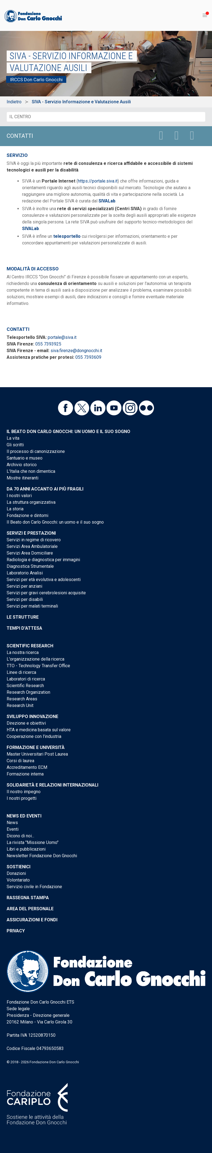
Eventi (12, 829)
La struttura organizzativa (31, 502)
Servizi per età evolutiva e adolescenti (44, 579)
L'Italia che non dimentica (31, 471)
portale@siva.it (62, 337)
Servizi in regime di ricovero (34, 539)
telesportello (67, 236)
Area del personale (30, 908)
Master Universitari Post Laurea (37, 754)
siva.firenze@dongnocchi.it (76, 350)
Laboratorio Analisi (25, 573)
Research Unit (20, 705)
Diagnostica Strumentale (30, 566)
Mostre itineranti (22, 478)
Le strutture (23, 617)
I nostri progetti (21, 798)
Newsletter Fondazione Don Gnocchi (42, 855)
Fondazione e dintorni (27, 515)
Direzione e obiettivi (26, 723)
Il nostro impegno (24, 791)
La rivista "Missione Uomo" (33, 842)
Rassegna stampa (28, 897)
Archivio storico (22, 464)
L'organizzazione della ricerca (35, 659)
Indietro (14, 101)
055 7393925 (48, 344)
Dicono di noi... (20, 835)
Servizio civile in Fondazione (34, 886)
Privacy (16, 930)
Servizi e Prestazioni (31, 533)
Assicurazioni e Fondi (32, 919)
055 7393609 (88, 357)
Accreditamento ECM (27, 767)
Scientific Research (30, 645)
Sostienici (18, 866)
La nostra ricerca (23, 652)
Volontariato (18, 880)
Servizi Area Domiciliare (30, 553)
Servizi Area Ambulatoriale (32, 546)
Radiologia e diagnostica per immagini (43, 559)
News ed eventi (24, 816)
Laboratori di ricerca (26, 679)
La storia (15, 508)
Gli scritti (15, 444)
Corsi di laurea (20, 760)
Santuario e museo (25, 458)
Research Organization (28, 692)
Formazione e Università (36, 747)
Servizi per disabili (25, 599)
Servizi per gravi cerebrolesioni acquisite (46, 592)
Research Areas (22, 698)
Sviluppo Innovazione (32, 716)
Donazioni (16, 873)
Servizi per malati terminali (32, 606)
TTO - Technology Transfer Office (38, 665)
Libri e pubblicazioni (26, 849)
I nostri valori (19, 495)
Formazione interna (25, 774)
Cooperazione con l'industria (34, 736)
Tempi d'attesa (24, 628)
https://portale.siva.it (98, 181)
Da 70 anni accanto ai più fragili (45, 489)
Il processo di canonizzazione (36, 451)
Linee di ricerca (21, 672)
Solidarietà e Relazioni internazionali (52, 785)
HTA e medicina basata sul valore (39, 729)
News (12, 822)
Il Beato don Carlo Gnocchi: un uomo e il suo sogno (68, 431)
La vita (13, 438)
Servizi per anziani (24, 586)
